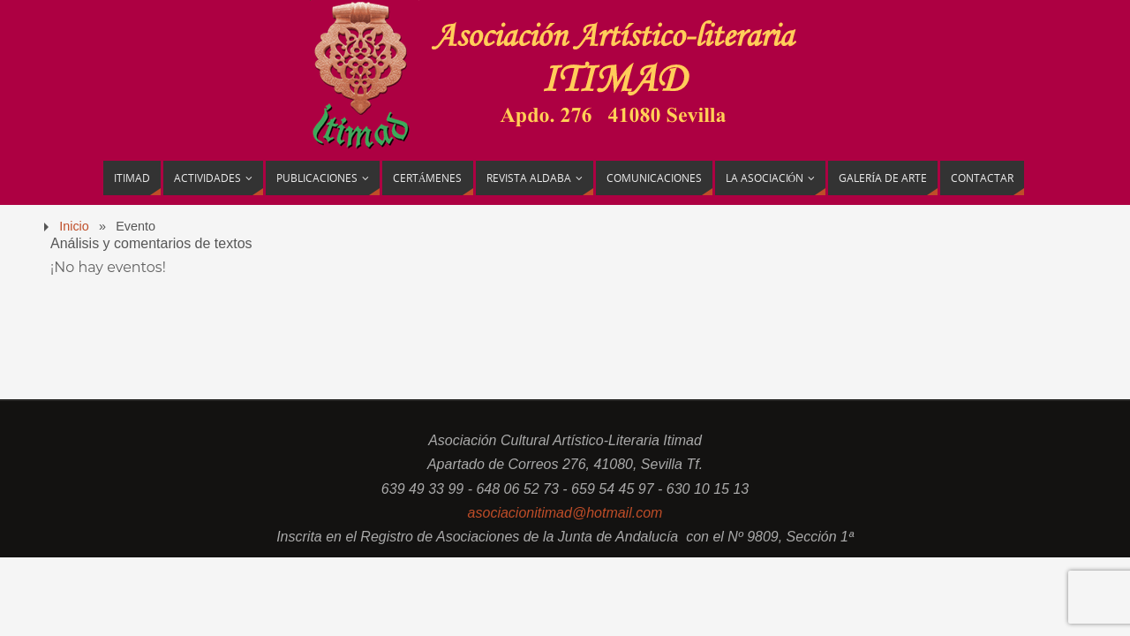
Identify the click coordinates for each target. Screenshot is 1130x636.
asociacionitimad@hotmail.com (565, 512)
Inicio (74, 226)
